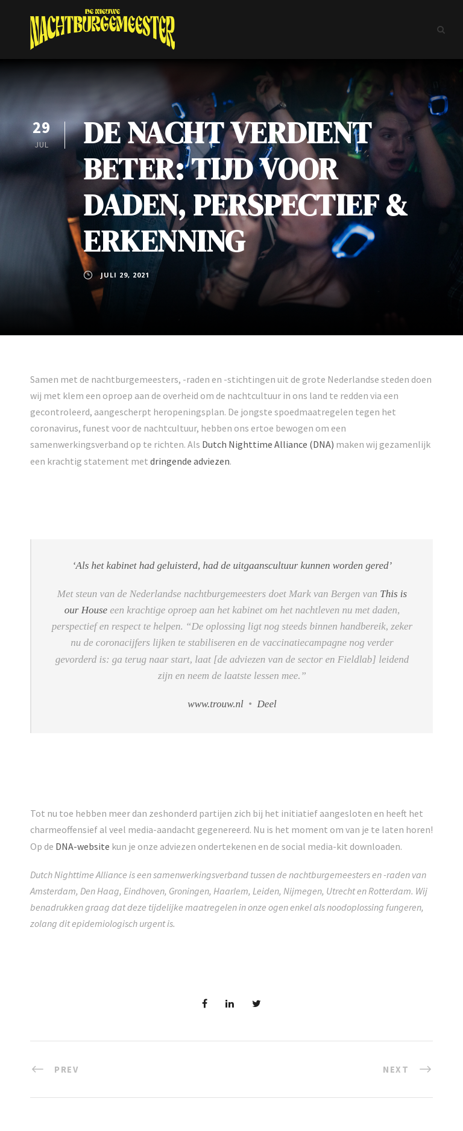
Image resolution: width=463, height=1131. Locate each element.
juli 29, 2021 (125, 274)
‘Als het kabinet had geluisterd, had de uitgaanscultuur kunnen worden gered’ (232, 565)
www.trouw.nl (215, 704)
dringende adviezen (190, 461)
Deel (267, 704)
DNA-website (82, 846)
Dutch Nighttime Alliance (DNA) (268, 444)
